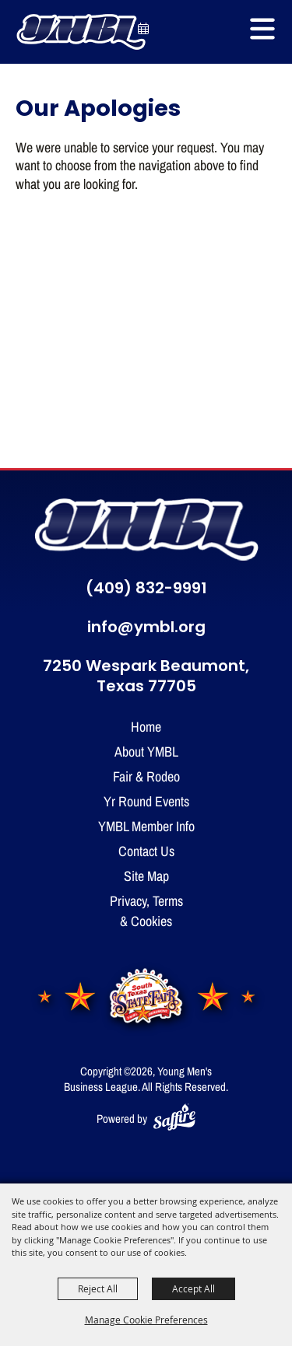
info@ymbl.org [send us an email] (146, 628)
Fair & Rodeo (146, 776)
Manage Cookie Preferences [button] (146, 1319)
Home (146, 726)
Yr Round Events (146, 801)
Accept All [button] (193, 1288)
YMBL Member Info (146, 825)
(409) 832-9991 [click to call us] (146, 589)
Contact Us (146, 850)
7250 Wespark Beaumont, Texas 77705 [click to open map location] (146, 677)
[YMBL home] (146, 529)
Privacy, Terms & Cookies (146, 910)
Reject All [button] (98, 1288)
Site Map (146, 875)
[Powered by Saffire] (174, 1118)
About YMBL (146, 751)
